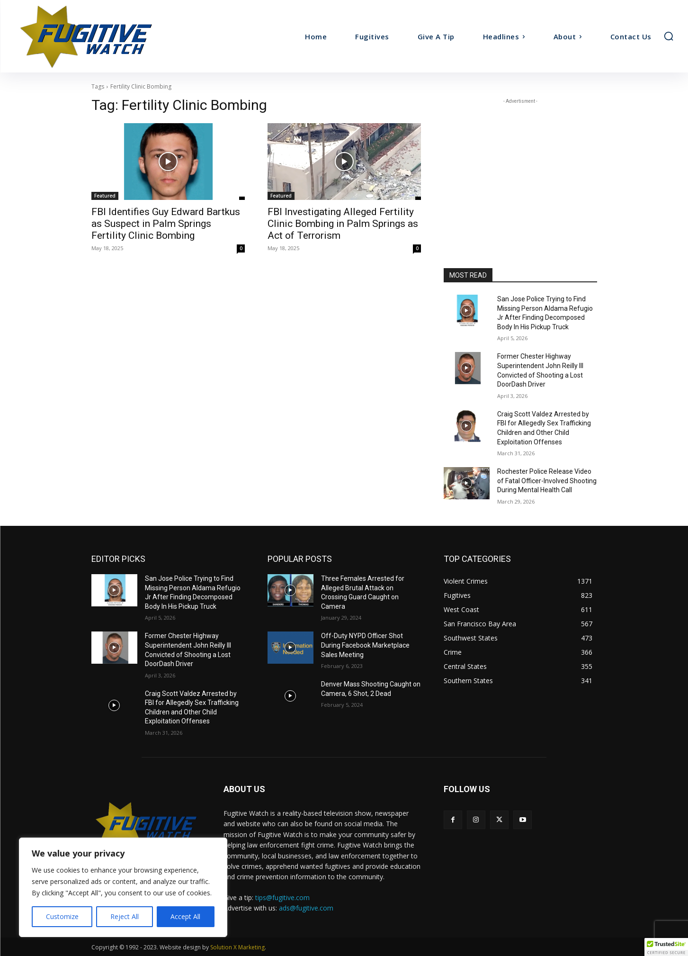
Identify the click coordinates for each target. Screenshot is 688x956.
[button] (668, 36)
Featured (105, 195)
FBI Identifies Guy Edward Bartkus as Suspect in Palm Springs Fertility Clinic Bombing (165, 223)
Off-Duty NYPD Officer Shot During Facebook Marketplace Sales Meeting (365, 645)
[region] (123, 887)
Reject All (124, 916)
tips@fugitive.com (282, 897)
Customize (62, 916)
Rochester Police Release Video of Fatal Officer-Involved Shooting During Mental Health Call (547, 481)
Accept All (185, 916)
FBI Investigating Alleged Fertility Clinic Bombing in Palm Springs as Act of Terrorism (343, 223)
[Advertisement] (520, 165)
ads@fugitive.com (306, 907)
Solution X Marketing (237, 947)
